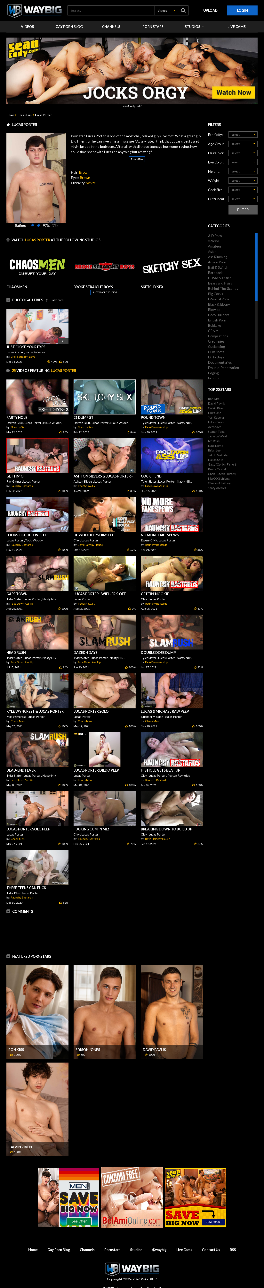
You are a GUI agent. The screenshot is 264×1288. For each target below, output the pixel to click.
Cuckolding (216, 346)
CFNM (213, 331)
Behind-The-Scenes (223, 288)
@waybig (159, 1250)
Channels (87, 1250)
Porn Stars (25, 115)
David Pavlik (154, 1049)
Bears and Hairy (220, 283)
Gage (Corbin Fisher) (222, 464)
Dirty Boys (216, 357)
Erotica (213, 378)
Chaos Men (18, 721)
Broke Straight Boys (23, 356)
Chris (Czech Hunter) (222, 474)
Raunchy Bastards (22, 485)
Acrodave (214, 427)
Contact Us (211, 1250)
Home (10, 115)
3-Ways (214, 241)
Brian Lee (214, 450)
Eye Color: (216, 162)
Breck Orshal (217, 469)
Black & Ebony (219, 304)
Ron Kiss (16, 1049)
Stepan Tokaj (216, 431)
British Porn (217, 320)
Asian (212, 251)
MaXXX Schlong (219, 478)
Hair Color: (216, 153)
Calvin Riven (20, 1147)
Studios (136, 1250)
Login (242, 10)
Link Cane (214, 413)
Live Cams (184, 1250)
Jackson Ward (217, 436)
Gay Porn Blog (58, 1250)
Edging (213, 373)
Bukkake (214, 325)
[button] (166, 10)
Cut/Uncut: (216, 199)
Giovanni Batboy (219, 483)
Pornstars (112, 1250)
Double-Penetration (223, 367)
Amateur (214, 246)
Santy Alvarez (217, 488)
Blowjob (214, 309)
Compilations (218, 336)
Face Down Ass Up (156, 427)
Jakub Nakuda (218, 455)
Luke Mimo (215, 445)
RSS (233, 1250)
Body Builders (218, 315)
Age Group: (217, 143)
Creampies (216, 341)
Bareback (215, 272)
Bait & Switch (218, 267)
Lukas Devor (216, 422)
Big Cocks (215, 294)
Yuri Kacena (216, 417)
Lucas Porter (43, 115)
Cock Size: (215, 189)
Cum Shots (216, 352)
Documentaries (220, 362)
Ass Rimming (217, 257)
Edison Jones (88, 1049)
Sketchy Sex (18, 427)
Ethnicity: (215, 134)
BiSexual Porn (218, 299)
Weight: (214, 180)
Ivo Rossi (214, 441)
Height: (214, 171)
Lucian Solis (215, 459)
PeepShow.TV (86, 485)
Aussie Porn (217, 262)
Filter (243, 209)
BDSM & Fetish (219, 278)
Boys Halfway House (90, 544)
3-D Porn (215, 235)
